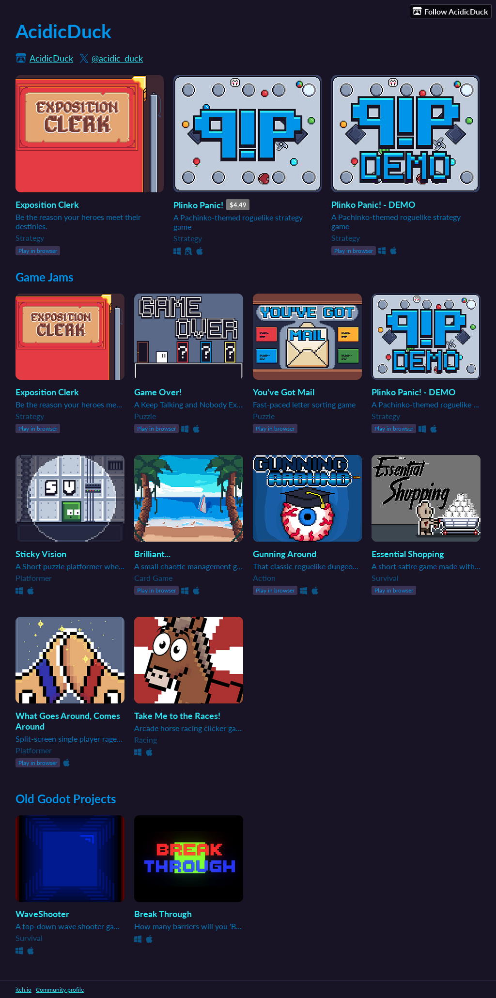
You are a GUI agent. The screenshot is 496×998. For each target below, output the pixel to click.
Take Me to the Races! (177, 715)
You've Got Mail (283, 392)
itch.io (23, 989)
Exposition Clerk (47, 204)
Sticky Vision (41, 553)
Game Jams (45, 277)
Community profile (60, 989)
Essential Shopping (408, 553)
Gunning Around (284, 553)
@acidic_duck (117, 58)
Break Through (163, 913)
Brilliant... (152, 553)
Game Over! (158, 392)
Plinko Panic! (198, 205)
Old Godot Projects (66, 799)
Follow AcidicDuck (450, 11)
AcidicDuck (51, 58)
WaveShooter (42, 913)
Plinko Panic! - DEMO (373, 204)
